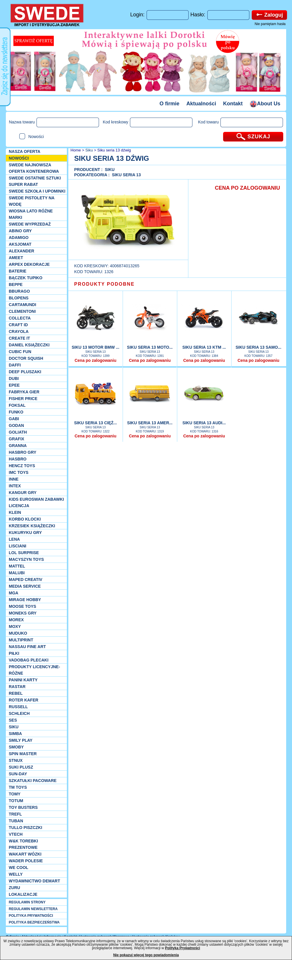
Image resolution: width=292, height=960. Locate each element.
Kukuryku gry (25, 532)
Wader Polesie (26, 860)
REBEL (15, 693)
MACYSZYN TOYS (26, 559)
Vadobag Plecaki (28, 660)
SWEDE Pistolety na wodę (31, 201)
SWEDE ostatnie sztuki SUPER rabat (35, 181)
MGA (13, 593)
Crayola (19, 331)
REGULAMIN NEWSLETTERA (33, 909)
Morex (16, 619)
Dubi (14, 378)
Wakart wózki (25, 854)
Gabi (14, 418)
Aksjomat (20, 244)
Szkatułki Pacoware (33, 780)
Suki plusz (21, 767)
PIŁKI (14, 653)
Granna (18, 445)
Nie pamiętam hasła (270, 24)
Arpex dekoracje (29, 264)
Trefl (15, 814)
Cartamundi (22, 304)
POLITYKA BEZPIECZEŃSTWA (34, 922)
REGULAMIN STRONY (27, 902)
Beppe (15, 284)
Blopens (19, 298)
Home (75, 150)
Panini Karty (23, 680)
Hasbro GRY (22, 452)
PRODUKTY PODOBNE (104, 284)
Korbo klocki (25, 519)
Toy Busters (23, 807)
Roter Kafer (23, 700)
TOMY (14, 794)
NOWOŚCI (19, 158)
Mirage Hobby (25, 599)
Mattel (17, 566)
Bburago (19, 291)
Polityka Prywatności (182, 948)
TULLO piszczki (25, 827)
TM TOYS (18, 787)
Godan (16, 425)
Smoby (16, 747)
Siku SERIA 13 (126, 174)
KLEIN (15, 512)
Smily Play (20, 740)
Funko (16, 412)
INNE (13, 479)
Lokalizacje (23, 894)
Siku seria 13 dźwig (114, 150)
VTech (15, 834)
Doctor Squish (26, 358)
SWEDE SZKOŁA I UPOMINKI (37, 191)
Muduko (18, 633)
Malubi (17, 572)
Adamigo (19, 237)
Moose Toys (22, 606)
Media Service (25, 586)
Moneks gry (22, 613)
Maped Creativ (25, 579)
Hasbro (18, 459)
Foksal (17, 405)
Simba (15, 733)
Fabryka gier (24, 392)
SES (13, 720)
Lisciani (17, 546)
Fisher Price (23, 398)
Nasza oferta (24, 151)
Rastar (17, 686)
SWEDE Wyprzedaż (30, 224)
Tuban (16, 820)
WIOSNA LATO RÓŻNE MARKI (31, 214)
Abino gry (20, 230)
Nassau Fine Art (27, 646)
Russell (18, 706)
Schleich (19, 713)
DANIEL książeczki (29, 345)
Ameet (16, 257)
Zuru (14, 887)
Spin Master (23, 753)
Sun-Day (18, 774)
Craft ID (18, 324)
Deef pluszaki (25, 371)
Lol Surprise (24, 552)
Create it (19, 338)
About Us (265, 104)
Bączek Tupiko (25, 277)
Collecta (20, 318)
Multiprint (21, 640)
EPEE (14, 385)
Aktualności (201, 104)
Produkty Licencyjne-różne (34, 670)
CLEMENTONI (22, 311)
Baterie (17, 271)
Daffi (15, 365)
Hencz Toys (22, 465)
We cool (18, 867)
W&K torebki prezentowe (23, 844)
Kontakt (233, 104)
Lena (14, 539)
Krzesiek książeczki (32, 525)
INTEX (15, 486)
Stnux (15, 760)
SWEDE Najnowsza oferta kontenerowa (34, 168)
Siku (13, 727)
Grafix (16, 439)
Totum (16, 800)
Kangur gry (22, 492)
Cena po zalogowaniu (95, 360)
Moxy (15, 626)
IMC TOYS (18, 472)
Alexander (21, 251)
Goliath (18, 432)
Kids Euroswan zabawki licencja (36, 502)
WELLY (16, 874)
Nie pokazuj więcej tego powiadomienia (146, 955)
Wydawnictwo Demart (34, 881)
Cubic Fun (20, 351)
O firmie (169, 104)
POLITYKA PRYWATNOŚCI (31, 916)
